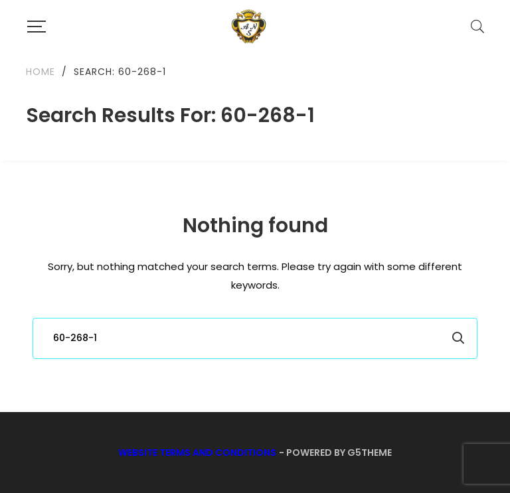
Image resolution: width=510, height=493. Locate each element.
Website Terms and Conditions (197, 452)
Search (458, 338)
